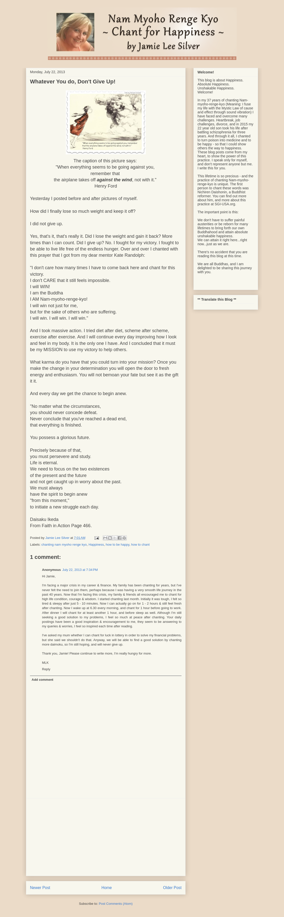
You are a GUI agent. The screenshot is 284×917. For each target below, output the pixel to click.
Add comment (43, 680)
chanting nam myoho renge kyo (64, 544)
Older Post (172, 888)
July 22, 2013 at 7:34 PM (80, 570)
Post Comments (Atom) (115, 904)
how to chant (140, 544)
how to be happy (117, 544)
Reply (46, 669)
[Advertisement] (106, 837)
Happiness (96, 544)
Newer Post (40, 888)
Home (107, 888)
